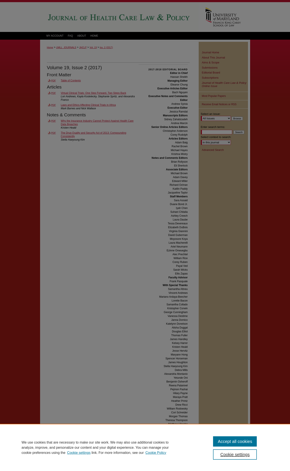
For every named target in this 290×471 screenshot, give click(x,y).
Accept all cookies (235, 441)
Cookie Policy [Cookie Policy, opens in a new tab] (156, 452)
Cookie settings (78, 452)
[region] (145, 447)
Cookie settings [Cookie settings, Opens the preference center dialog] (235, 454)
